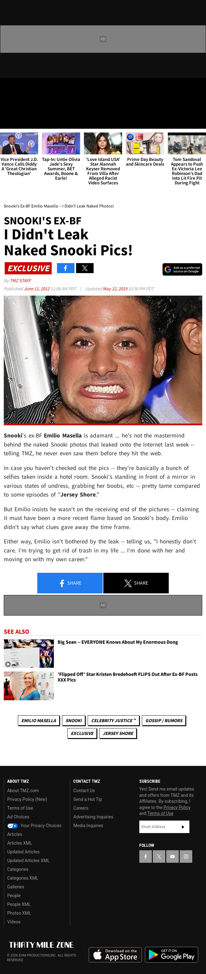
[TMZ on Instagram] (45, 88)
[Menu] (9, 120)
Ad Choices (18, 816)
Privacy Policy (176, 807)
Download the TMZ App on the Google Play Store (171, 955)
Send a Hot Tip (87, 799)
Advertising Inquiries (93, 816)
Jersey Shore (118, 733)
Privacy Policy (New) (27, 799)
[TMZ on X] (20, 88)
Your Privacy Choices (34, 825)
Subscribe (183, 827)
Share (69, 583)
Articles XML (19, 843)
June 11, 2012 (37, 289)
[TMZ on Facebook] (8, 88)
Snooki (73, 720)
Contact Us (84, 790)
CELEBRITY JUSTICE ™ (113, 720)
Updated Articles (23, 851)
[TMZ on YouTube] (172, 856)
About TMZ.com (23, 790)
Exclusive (82, 733)
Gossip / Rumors (163, 720)
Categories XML (22, 878)
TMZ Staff (20, 280)
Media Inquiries (88, 825)
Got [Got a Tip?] (21, 105)
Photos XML (19, 913)
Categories (17, 869)
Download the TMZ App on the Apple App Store (115, 955)
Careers (80, 808)
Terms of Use (20, 808)
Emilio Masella (38, 720)
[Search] (197, 120)
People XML (19, 904)
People (14, 895)
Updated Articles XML (28, 860)
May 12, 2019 (115, 289)
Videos (14, 921)
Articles (14, 834)
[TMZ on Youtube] (33, 88)
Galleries (15, 886)
